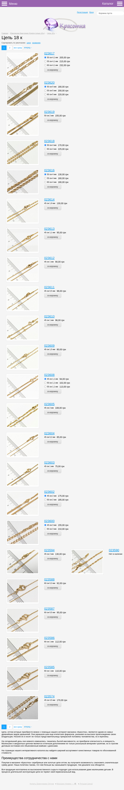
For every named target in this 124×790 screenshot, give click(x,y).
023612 (49, 258)
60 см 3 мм (52, 529)
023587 (49, 608)
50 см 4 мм (52, 145)
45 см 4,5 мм (49, 700)
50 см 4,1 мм (52, 57)
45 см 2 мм (49, 408)
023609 (49, 345)
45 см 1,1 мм (49, 232)
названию (36, 43)
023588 (49, 579)
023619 (49, 111)
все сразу (18, 48)
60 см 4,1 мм (52, 65)
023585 (49, 667)
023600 (49, 521)
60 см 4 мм (52, 149)
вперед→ (28, 48)
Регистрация (82, 12)
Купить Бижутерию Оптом (42, 784)
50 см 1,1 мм (52, 383)
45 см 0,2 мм (49, 437)
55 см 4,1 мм (52, 61)
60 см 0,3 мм (49, 583)
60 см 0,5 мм (49, 612)
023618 (49, 141)
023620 (49, 82)
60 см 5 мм (52, 94)
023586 (49, 638)
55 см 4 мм (52, 178)
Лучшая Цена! (86, 784)
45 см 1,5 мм (49, 349)
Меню (5, 3)
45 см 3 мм (52, 525)
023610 (49, 316)
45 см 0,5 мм (49, 291)
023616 (49, 170)
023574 (49, 696)
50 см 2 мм (49, 116)
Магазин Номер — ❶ (67, 784)
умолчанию (21, 43)
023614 (49, 199)
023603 (49, 462)
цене (29, 43)
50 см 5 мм (52, 87)
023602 (49, 491)
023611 (49, 287)
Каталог (112, 3)
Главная (5, 33)
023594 (49, 550)
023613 (49, 228)
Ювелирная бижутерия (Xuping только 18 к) (27, 33)
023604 (49, 433)
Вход (91, 12)
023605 (49, 404)
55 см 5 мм (52, 91)
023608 (49, 375)
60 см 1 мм (49, 642)
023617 (49, 53)
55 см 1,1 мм (52, 387)
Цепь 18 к (51, 33)
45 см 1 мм (49, 262)
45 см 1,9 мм (49, 203)
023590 (114, 550)
